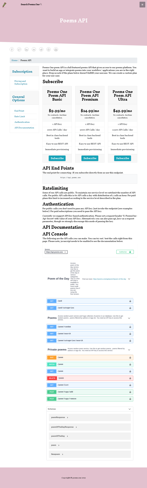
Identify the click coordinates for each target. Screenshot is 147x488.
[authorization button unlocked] (130, 301)
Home (15, 60)
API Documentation (24, 127)
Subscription (22, 71)
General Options (18, 98)
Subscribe (57, 158)
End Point (19, 110)
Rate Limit (19, 116)
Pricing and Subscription (20, 82)
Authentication (22, 122)
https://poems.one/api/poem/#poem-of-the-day (109, 279)
